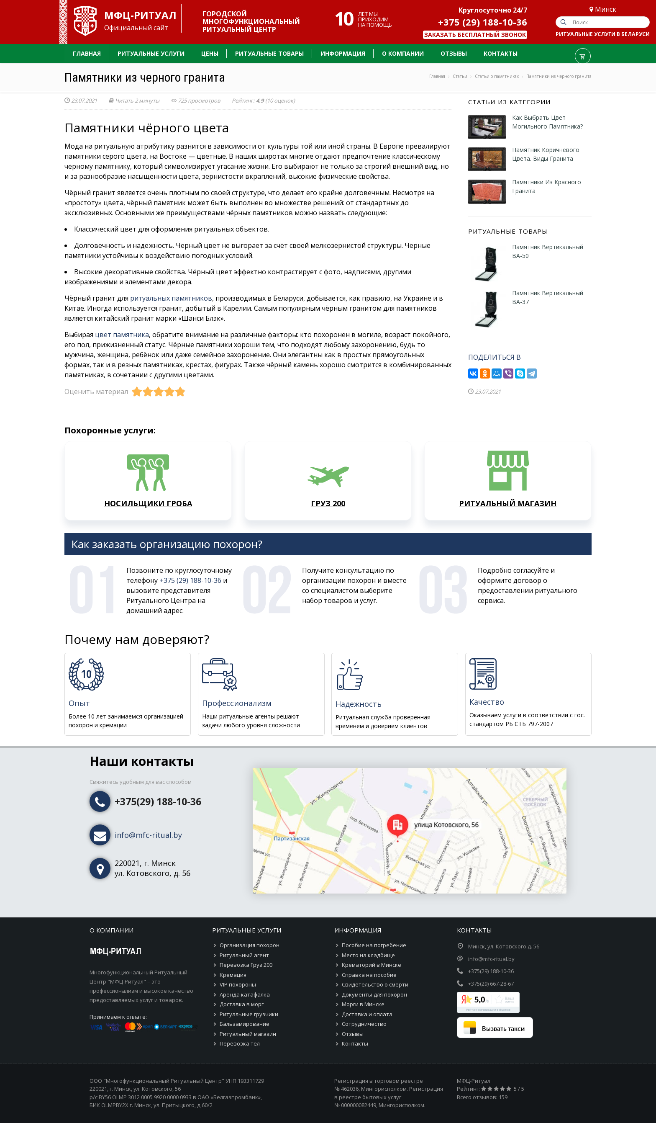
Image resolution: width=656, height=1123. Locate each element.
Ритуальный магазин (248, 1034)
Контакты (355, 1043)
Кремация (233, 975)
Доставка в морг (242, 1004)
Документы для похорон (374, 994)
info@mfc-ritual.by (148, 835)
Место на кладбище (368, 955)
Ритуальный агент (244, 955)
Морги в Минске (363, 1004)
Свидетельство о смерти (375, 984)
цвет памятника (122, 334)
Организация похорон (249, 945)
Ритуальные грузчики (249, 1014)
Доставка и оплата (367, 1014)
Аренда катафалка (245, 994)
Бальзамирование (244, 1024)
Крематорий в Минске (371, 964)
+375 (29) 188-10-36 (482, 21)
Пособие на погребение (374, 945)
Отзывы (353, 1034)
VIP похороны (238, 984)
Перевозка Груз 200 (246, 964)
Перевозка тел (240, 1043)
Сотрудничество (364, 1024)
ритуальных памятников (171, 298)
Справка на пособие (369, 975)
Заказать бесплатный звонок (475, 35)
